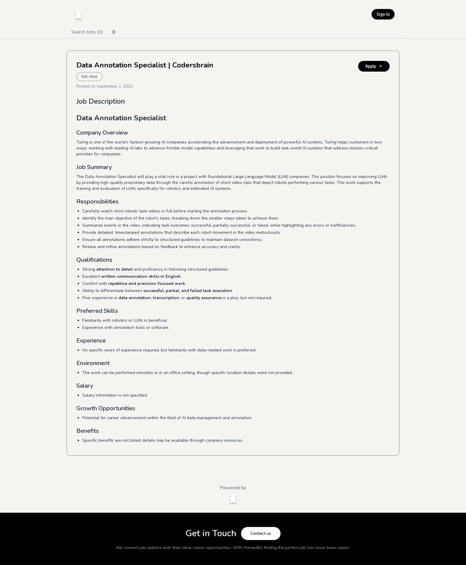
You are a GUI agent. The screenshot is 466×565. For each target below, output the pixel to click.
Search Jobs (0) (87, 32)
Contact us (261, 533)
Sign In (383, 14)
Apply (373, 66)
